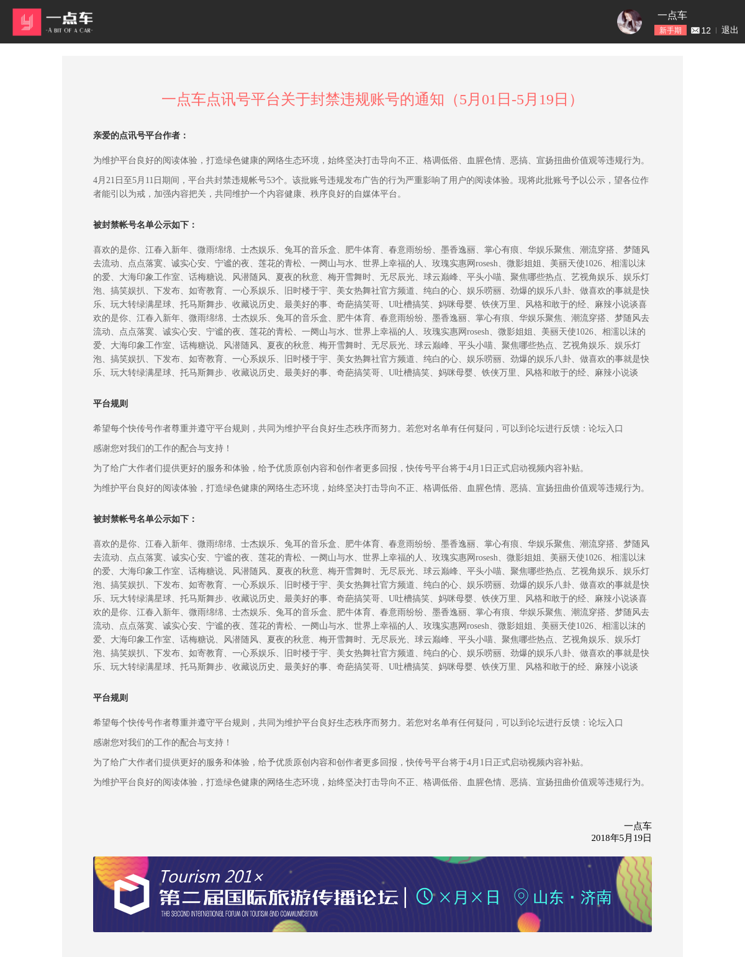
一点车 (672, 15)
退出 (730, 30)
